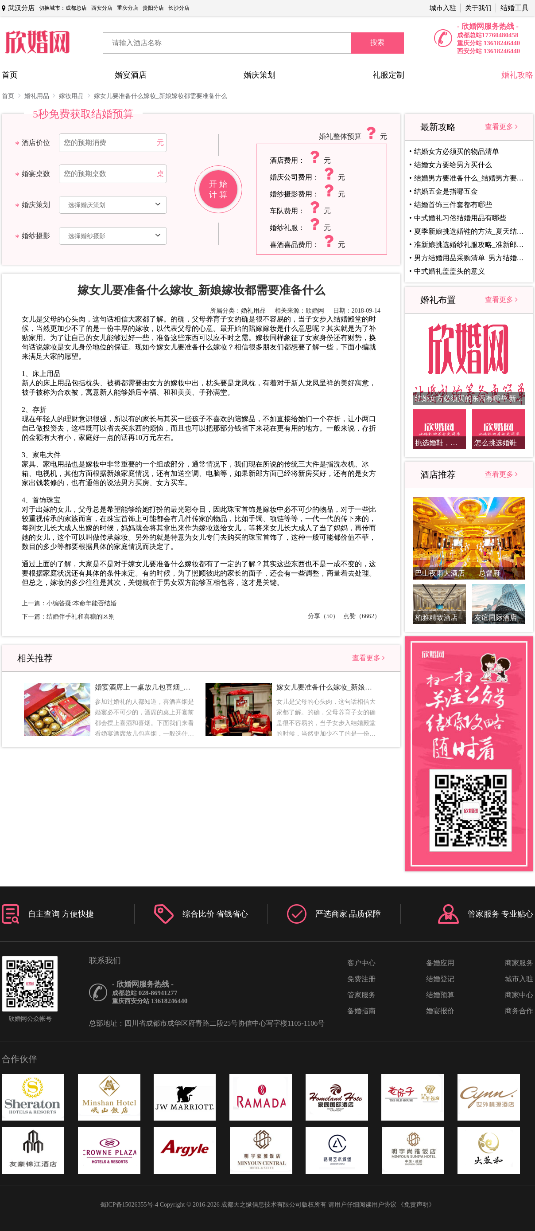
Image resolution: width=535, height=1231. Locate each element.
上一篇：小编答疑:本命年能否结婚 (69, 603)
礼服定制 (388, 75)
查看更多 (368, 658)
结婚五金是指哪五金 (446, 191)
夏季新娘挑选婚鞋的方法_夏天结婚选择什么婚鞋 (470, 231)
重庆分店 (127, 8)
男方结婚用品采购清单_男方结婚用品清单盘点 (470, 258)
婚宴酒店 (131, 75)
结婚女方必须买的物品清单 (456, 151)
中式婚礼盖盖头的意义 (449, 271)
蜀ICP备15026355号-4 (129, 1204)
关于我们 (478, 8)
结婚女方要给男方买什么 (453, 165)
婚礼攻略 (517, 75)
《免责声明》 (416, 1204)
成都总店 (76, 8)
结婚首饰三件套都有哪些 (453, 204)
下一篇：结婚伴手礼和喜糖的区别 (68, 616)
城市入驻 (443, 8)
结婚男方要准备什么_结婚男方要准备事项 (470, 178)
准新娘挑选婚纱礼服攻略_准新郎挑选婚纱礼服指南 (470, 244)
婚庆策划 (259, 75)
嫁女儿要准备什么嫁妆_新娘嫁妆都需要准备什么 (160, 96)
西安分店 (101, 8)
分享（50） (323, 616)
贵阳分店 (153, 8)
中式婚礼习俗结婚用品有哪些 (460, 218)
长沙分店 (179, 8)
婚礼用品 (40, 95)
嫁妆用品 (74, 95)
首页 (10, 75)
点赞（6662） (361, 616)
